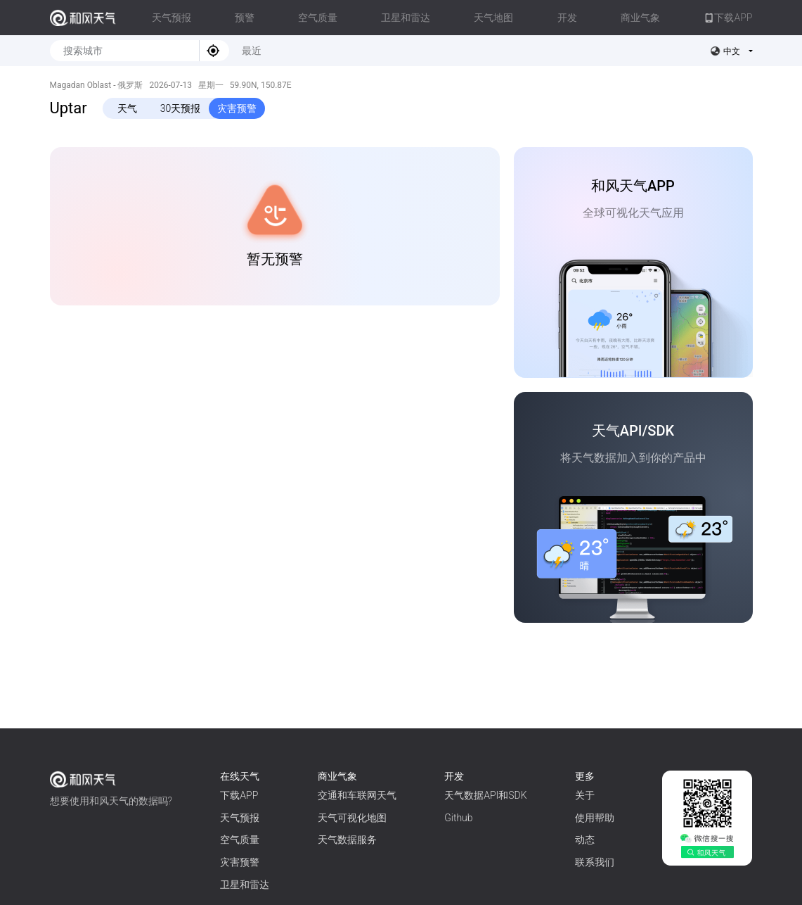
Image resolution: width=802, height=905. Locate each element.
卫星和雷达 (405, 17)
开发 (567, 17)
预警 (244, 17)
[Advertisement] (275, 432)
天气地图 (493, 17)
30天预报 (180, 108)
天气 (127, 108)
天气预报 (171, 17)
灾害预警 (237, 108)
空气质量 (317, 17)
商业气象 (640, 17)
